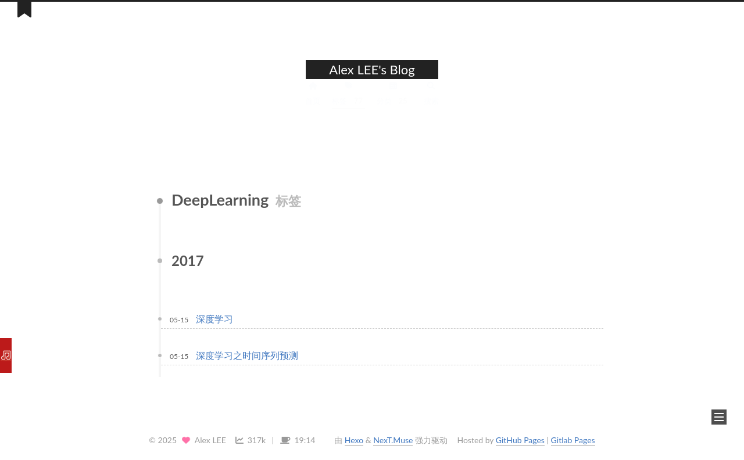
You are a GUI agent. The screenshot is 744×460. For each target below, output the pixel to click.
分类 (393, 103)
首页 (312, 103)
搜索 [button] (431, 103)
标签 (348, 103)
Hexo (354, 440)
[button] (719, 417)
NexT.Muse (393, 440)
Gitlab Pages (573, 440)
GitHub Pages (520, 440)
